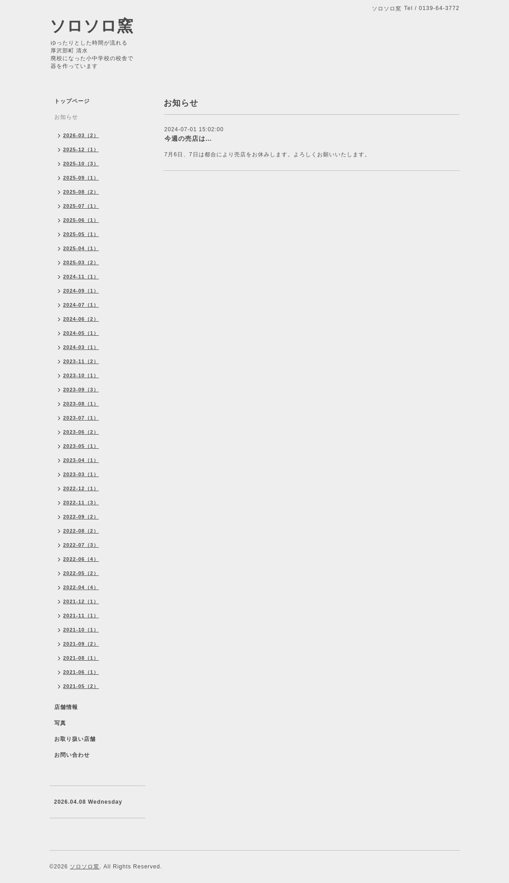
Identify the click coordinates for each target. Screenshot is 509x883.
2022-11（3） (81, 502)
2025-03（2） (81, 262)
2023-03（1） (81, 474)
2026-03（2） (81, 135)
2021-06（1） (81, 672)
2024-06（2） (81, 319)
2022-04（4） (81, 587)
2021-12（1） (81, 601)
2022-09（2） (81, 516)
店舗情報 (66, 707)
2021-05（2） (81, 686)
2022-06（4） (81, 559)
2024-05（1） (81, 333)
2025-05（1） (81, 234)
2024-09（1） (81, 290)
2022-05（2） (81, 573)
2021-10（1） (81, 629)
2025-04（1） (81, 248)
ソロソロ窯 (92, 26)
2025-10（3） (81, 163)
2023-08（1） (81, 403)
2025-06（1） (81, 220)
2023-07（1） (81, 418)
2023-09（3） (81, 389)
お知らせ (66, 117)
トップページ (72, 101)
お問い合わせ (72, 755)
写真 (60, 723)
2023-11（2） (81, 361)
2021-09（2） (81, 644)
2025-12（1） (81, 149)
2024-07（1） (81, 305)
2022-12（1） (81, 488)
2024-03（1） (81, 347)
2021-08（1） (81, 658)
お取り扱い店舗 (75, 739)
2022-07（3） (81, 545)
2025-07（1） (81, 206)
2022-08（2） (81, 531)
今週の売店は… (188, 138)
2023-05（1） (81, 446)
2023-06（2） (81, 432)
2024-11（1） (81, 276)
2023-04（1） (81, 460)
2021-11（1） (81, 615)
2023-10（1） (81, 375)
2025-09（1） (81, 177)
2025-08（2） (81, 192)
